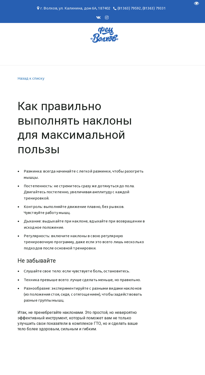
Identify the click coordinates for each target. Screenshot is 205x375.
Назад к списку (31, 78)
